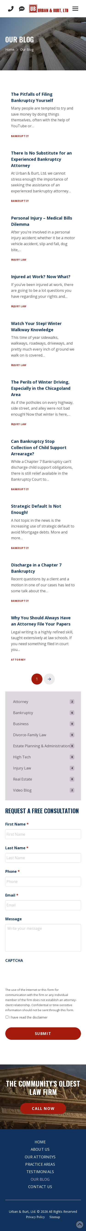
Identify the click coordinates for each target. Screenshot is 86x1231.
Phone (12, 871)
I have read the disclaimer (28, 1017)
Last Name (16, 848)
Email (11, 895)
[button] (75, 8)
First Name (17, 824)
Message (13, 919)
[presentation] (40, 975)
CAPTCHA (14, 960)
